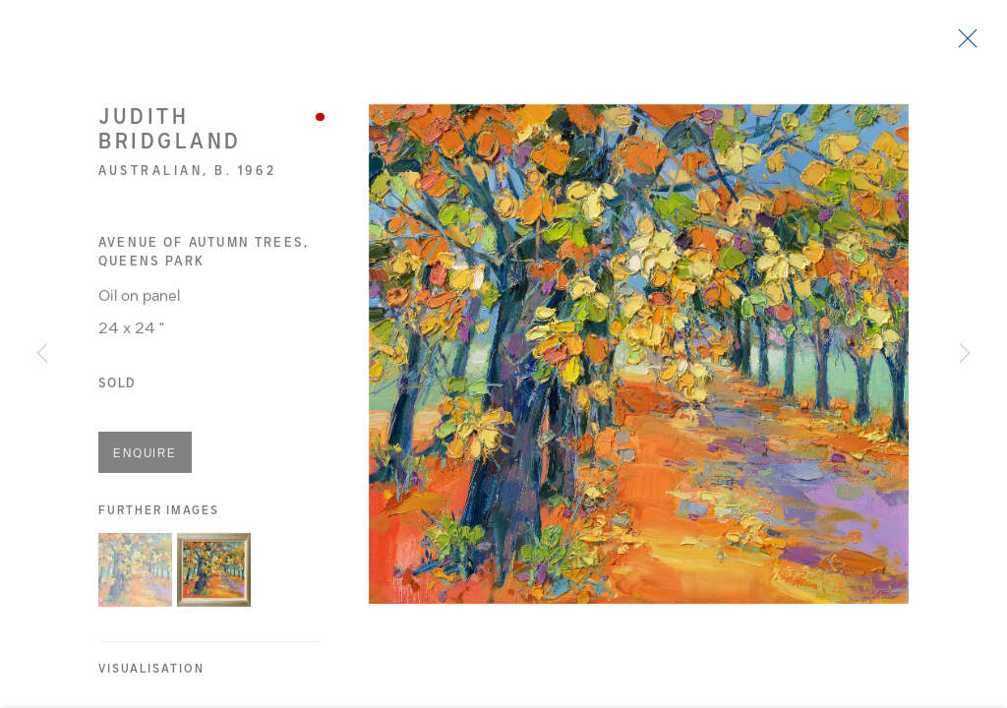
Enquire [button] (145, 458)
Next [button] (964, 354)
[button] (135, 574)
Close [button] (962, 44)
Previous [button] (42, 354)
